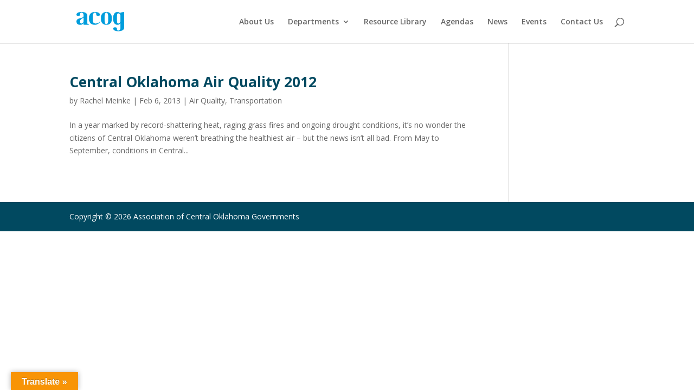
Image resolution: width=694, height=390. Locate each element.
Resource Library (395, 22)
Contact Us (582, 22)
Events (534, 22)
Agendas (457, 22)
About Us (256, 22)
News (497, 22)
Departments (313, 22)
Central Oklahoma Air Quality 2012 (193, 82)
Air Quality (207, 100)
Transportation (255, 100)
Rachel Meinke (105, 100)
